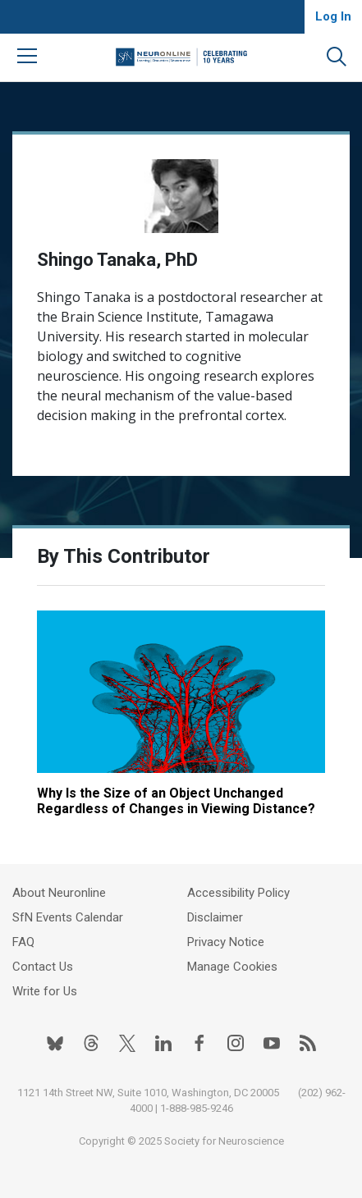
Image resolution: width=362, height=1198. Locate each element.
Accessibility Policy (238, 892)
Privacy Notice (225, 942)
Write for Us (44, 991)
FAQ (23, 942)
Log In (333, 16)
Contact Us (42, 966)
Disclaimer (215, 917)
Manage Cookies (232, 966)
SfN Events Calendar (67, 917)
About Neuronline (59, 892)
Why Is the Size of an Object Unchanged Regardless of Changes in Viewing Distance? (176, 800)
